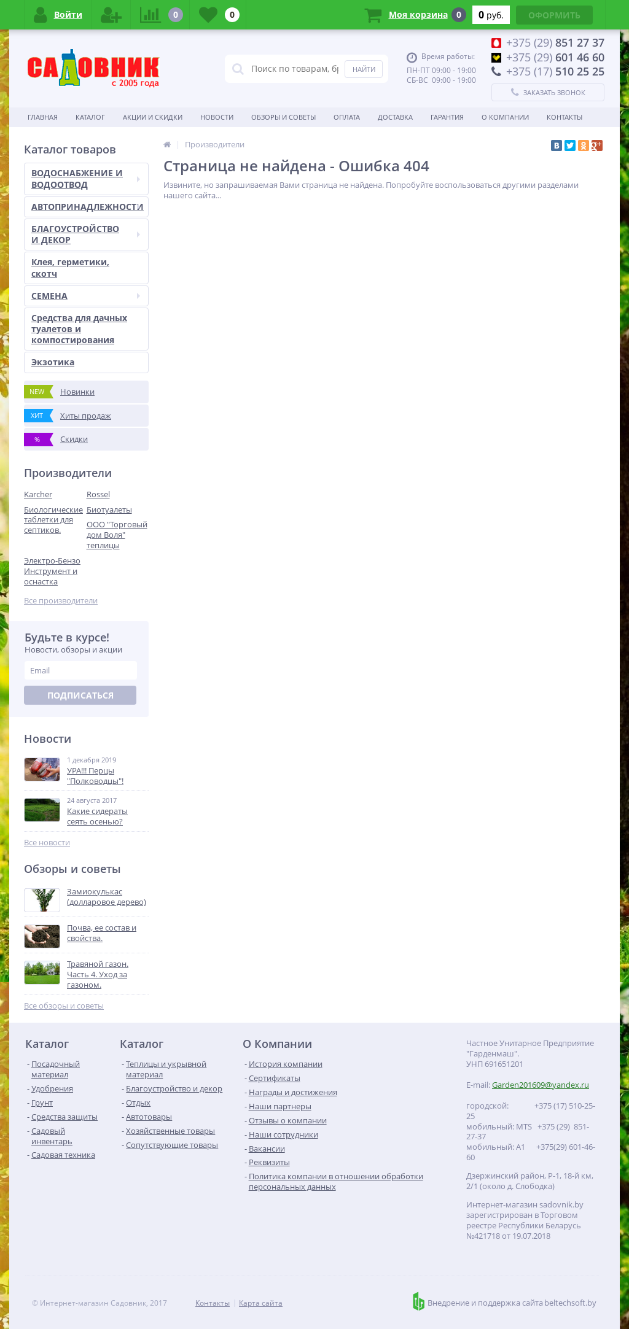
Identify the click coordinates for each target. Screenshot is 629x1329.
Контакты (564, 117)
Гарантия (447, 117)
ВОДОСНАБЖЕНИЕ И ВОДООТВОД (85, 178)
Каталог (90, 117)
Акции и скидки (152, 117)
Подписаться (80, 695)
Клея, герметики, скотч (70, 267)
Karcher (38, 494)
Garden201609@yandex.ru (540, 1084)
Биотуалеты (109, 509)
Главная (43, 117)
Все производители (61, 600)
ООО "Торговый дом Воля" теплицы (117, 535)
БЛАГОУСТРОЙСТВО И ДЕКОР (85, 234)
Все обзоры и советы (64, 1006)
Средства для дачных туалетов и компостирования (79, 329)
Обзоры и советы (283, 117)
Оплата (347, 117)
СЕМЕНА (85, 295)
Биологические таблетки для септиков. (53, 520)
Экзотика (52, 362)
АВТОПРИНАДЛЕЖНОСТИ (87, 206)
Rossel (98, 494)
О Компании (505, 117)
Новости (216, 117)
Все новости (47, 842)
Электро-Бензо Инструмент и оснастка (52, 571)
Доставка (395, 117)
